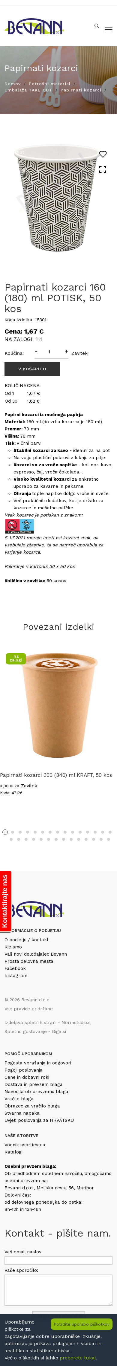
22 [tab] (56, 839)
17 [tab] (18, 839)
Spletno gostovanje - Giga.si (35, 1031)
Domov (12, 83)
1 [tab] (5, 832)
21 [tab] (48, 839)
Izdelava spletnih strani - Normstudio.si (48, 1022)
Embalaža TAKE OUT (28, 90)
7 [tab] (50, 832)
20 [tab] (41, 839)
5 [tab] (35, 832)
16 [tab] (11, 839)
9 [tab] (65, 832)
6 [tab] (42, 832)
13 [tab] (95, 832)
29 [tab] (108, 839)
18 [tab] (26, 839)
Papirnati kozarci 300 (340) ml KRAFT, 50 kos (56, 775)
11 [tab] (80, 832)
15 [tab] (110, 832)
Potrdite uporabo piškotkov (82, 1324)
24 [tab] (71, 839)
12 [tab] (87, 832)
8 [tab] (57, 832)
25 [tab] (78, 839)
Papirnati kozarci (81, 90)
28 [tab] (101, 839)
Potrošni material (49, 83)
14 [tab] (102, 832)
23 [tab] (63, 839)
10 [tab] (72, 832)
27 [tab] (93, 839)
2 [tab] (12, 832)
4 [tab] (27, 832)
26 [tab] (86, 839)
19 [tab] (33, 839)
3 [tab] (20, 832)
